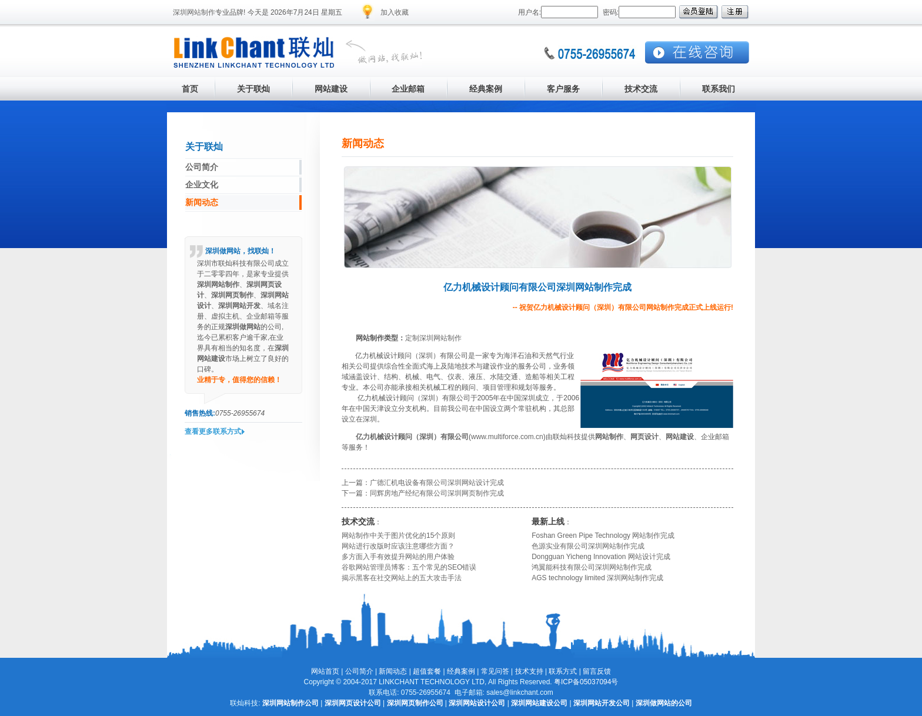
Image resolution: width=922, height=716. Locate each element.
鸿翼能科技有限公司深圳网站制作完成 (592, 567)
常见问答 (495, 671)
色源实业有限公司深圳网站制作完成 (588, 546)
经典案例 (461, 671)
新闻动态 (393, 671)
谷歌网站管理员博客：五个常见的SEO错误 (409, 567)
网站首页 (325, 671)
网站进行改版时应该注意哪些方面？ (398, 546)
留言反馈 (597, 671)
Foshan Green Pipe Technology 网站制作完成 (603, 535)
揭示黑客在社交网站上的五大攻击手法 (402, 578)
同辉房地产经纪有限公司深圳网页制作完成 (437, 493)
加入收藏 (394, 12)
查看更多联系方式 (213, 431)
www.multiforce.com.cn (507, 437)
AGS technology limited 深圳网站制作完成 (597, 578)
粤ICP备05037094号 (586, 682)
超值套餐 (427, 671)
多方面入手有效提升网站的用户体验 (398, 557)
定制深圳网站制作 (433, 338)
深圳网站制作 (194, 12)
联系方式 (563, 671)
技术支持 (529, 671)
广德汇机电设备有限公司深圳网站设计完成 (437, 483)
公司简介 (359, 671)
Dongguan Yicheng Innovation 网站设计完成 (601, 557)
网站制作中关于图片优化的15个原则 (398, 535)
